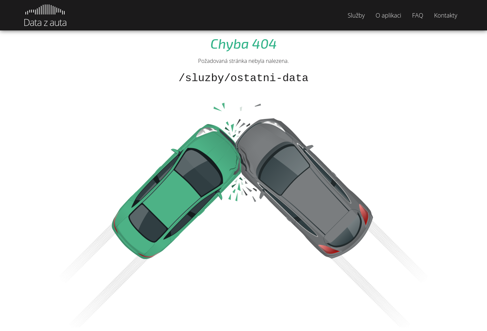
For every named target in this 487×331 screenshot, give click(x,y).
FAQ (417, 15)
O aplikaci (388, 15)
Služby (356, 15)
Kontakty (445, 15)
